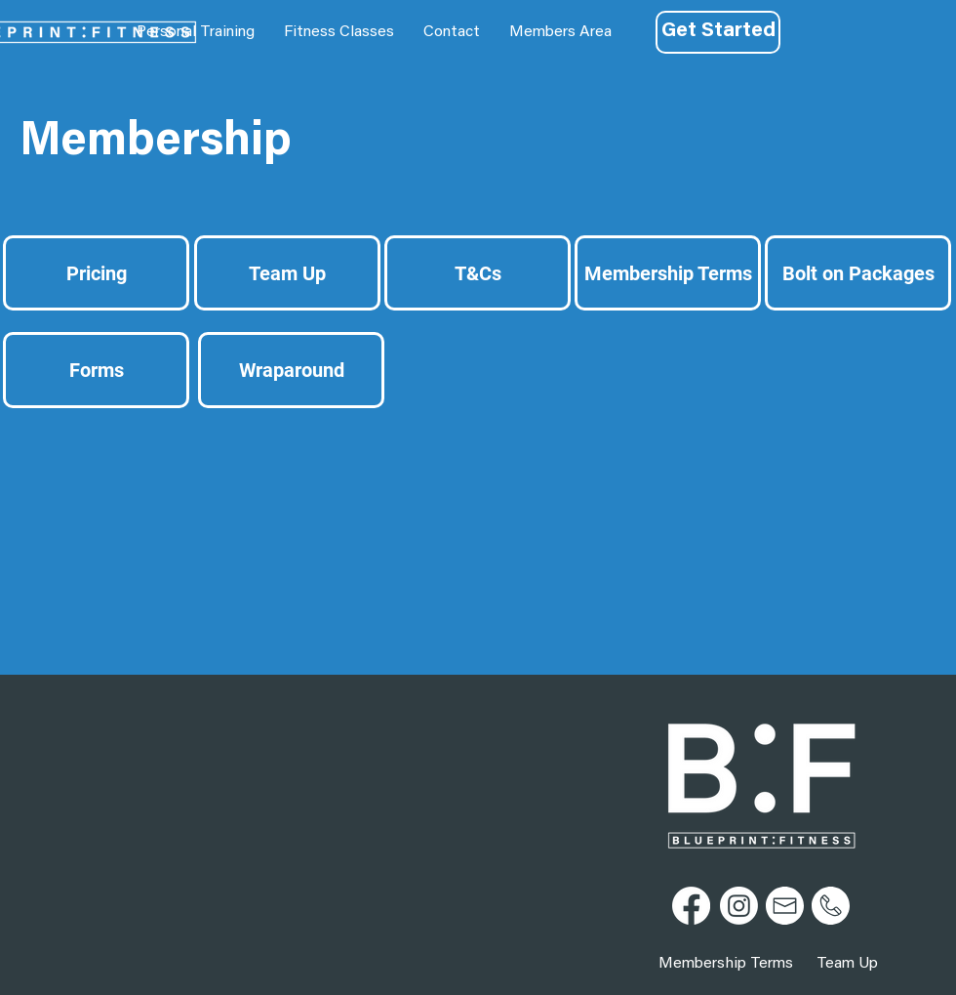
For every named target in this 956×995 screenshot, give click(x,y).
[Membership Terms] (668, 273)
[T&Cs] (477, 273)
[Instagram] (739, 906)
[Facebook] (691, 906)
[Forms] (96, 370)
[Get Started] (718, 32)
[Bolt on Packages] (858, 273)
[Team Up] (287, 273)
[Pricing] (96, 273)
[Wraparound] (291, 370)
